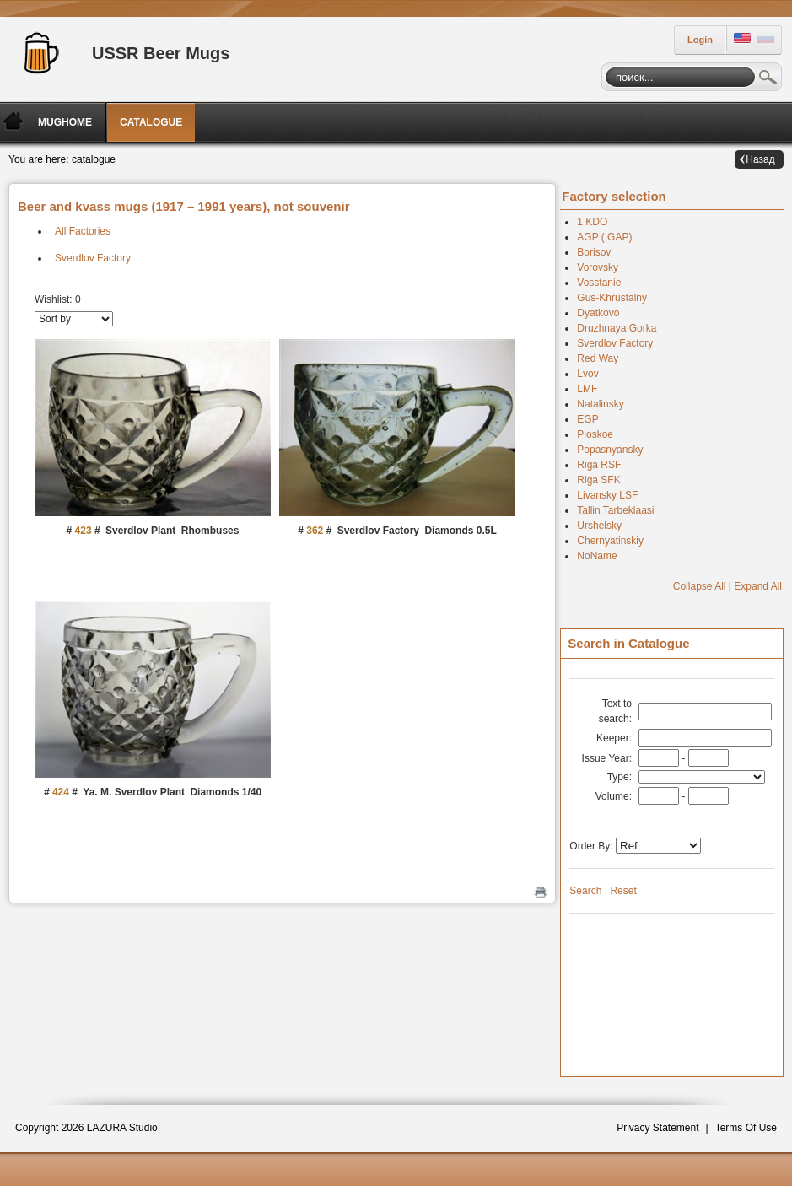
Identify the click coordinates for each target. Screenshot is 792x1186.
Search (768, 79)
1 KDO (592, 222)
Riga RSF (599, 465)
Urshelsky (599, 525)
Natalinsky (600, 404)
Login (700, 40)
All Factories (82, 231)
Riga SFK (598, 480)
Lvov (587, 374)
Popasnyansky (610, 450)
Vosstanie (599, 282)
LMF (587, 389)
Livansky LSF (607, 495)
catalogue (94, 159)
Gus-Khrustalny (612, 298)
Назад (760, 159)
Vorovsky (597, 267)
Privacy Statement (657, 1128)
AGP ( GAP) (604, 237)
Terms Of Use (746, 1128)
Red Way (597, 358)
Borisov (594, 252)
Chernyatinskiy (610, 541)
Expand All (758, 586)
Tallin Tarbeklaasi (615, 510)
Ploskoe (595, 434)
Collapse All (699, 586)
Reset (623, 891)
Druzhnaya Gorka (616, 328)
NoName (597, 556)
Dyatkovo (598, 313)
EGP (587, 419)
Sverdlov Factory (93, 258)
